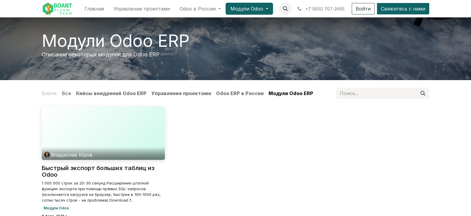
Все (66, 93)
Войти (363, 9)
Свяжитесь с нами (403, 9)
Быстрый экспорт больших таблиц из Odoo (98, 171)
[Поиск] (423, 93)
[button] (285, 8)
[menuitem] (94, 9)
